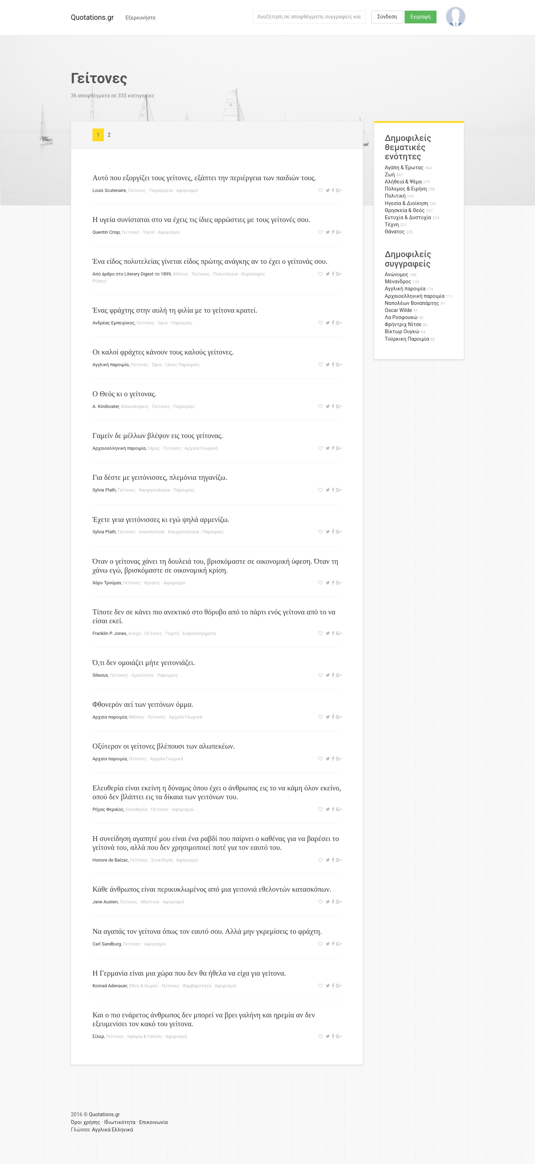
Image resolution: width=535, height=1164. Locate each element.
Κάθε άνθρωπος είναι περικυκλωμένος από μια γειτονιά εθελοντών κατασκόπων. (211, 889)
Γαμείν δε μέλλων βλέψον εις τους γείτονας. (157, 435)
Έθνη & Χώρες (143, 985)
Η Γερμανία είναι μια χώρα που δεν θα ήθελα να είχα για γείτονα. (189, 973)
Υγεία (148, 232)
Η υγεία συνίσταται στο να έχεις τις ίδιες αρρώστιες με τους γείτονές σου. (201, 219)
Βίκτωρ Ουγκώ (402, 332)
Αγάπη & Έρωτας (404, 168)
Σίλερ (98, 1036)
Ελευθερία (136, 809)
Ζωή (390, 175)
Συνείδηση (162, 860)
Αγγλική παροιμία (110, 364)
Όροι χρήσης (85, 1122)
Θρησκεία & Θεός (404, 211)
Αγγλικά (101, 1130)
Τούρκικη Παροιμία (407, 339)
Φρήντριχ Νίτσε (403, 325)
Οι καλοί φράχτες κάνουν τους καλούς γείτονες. (163, 352)
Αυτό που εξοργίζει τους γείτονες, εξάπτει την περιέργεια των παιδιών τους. (204, 178)
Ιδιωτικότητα (119, 1122)
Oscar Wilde (398, 310)
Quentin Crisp (106, 232)
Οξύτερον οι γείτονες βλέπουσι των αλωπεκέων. (163, 746)
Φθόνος (180, 274)
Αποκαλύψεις (135, 406)
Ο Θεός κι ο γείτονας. (124, 394)
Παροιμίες (181, 322)
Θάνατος (395, 232)
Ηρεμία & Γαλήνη (145, 1036)
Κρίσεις (152, 582)
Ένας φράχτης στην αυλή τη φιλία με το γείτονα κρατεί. (174, 310)
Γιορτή (172, 633)
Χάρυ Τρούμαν (106, 582)
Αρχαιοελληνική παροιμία (119, 448)
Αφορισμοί (187, 190)
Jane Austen (105, 901)
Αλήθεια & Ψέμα (403, 182)
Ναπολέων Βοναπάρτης (412, 303)
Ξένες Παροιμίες (182, 364)
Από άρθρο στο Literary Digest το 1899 (131, 274)
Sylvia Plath (104, 490)
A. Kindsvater (105, 406)
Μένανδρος (398, 282)
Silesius (100, 675)
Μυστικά (150, 901)
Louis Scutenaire (109, 190)
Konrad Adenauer (109, 985)
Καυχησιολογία (154, 490)
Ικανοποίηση (151, 531)
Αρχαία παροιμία (109, 717)
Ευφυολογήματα (199, 633)
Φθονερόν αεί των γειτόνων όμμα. (142, 704)
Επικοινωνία (153, 1122)
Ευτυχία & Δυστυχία (408, 218)
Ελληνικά (122, 1130)
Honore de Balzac (110, 860)
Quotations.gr (92, 17)
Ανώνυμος (397, 275)
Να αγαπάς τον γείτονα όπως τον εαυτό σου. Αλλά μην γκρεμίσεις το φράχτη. (207, 931)
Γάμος (154, 448)
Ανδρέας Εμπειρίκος (113, 322)
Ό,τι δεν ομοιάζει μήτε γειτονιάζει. (143, 662)
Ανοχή (134, 633)
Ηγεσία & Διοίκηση (406, 203)
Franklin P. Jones (109, 633)
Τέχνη (392, 225)
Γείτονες (137, 190)
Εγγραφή (421, 17)
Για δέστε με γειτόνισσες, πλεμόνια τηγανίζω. (159, 477)
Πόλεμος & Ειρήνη (406, 189)
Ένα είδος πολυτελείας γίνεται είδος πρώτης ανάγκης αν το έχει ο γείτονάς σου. (209, 261)
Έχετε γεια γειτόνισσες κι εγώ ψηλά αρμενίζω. (161, 519)
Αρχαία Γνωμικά (201, 448)
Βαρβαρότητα (197, 985)
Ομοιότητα (142, 675)
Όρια (163, 322)
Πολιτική (395, 196)
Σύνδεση (387, 17)
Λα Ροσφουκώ (401, 317)
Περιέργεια (161, 190)
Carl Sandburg (106, 944)
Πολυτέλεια (225, 274)
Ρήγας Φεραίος (108, 809)
